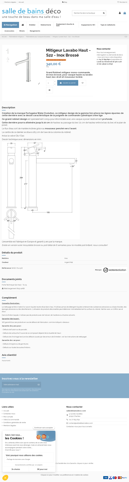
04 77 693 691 (74, 420)
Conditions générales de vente (14, 422)
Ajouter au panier (68, 83)
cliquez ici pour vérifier (85, 463)
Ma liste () (122, 2)
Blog (64, 2)
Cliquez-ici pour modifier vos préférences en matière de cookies (64, 475)
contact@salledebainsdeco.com (81, 423)
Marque (98, 270)
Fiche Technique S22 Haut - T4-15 (14, 285)
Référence (6, 268)
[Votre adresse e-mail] (19, 385)
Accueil (21, 2)
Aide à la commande (11, 420)
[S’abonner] (38, 385)
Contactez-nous (9, 414)
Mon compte (8, 417)
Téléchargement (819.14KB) (13, 288)
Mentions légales (10, 2)
